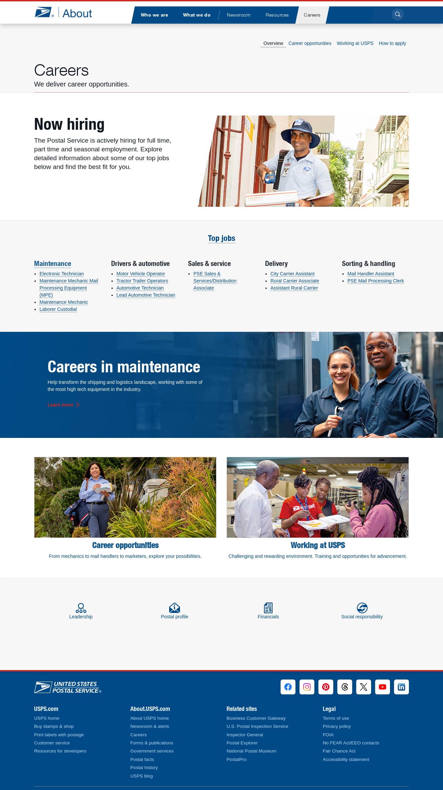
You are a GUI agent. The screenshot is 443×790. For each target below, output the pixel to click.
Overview (273, 43)
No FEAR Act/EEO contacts (351, 742)
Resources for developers (60, 751)
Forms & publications (151, 742)
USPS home (46, 718)
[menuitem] (154, 15)
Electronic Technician (62, 273)
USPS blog (141, 776)
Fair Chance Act (339, 751)
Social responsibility (362, 611)
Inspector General (245, 734)
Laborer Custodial (58, 309)
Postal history (144, 767)
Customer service (52, 742)
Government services (152, 751)
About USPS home (149, 718)
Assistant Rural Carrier (294, 288)
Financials (268, 611)
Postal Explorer (242, 742)
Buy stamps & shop (54, 726)
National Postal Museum (251, 751)
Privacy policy (337, 726)
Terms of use (336, 718)
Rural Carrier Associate (294, 280)
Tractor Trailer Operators (142, 280)
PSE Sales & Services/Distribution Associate (215, 281)
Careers (138, 734)
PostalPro (236, 759)
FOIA (328, 734)
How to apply (392, 43)
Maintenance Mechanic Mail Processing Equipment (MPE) (69, 288)
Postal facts (142, 759)
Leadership (81, 611)
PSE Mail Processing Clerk (375, 280)
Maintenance (52, 263)
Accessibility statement (346, 759)
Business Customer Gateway (256, 718)
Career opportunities (310, 43)
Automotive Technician (140, 288)
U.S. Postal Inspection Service (257, 726)
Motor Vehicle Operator (140, 273)
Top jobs (221, 238)
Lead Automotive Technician (145, 295)
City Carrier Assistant (292, 273)
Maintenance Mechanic (64, 302)
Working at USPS (355, 43)
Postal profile (174, 611)
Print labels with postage (59, 734)
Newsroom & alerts (149, 726)
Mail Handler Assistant (370, 273)
